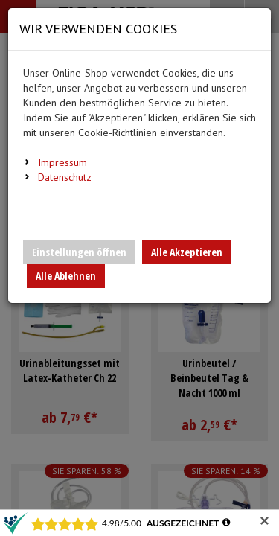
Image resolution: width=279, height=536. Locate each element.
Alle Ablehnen (66, 276)
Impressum (62, 162)
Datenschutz (65, 177)
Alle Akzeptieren (186, 252)
